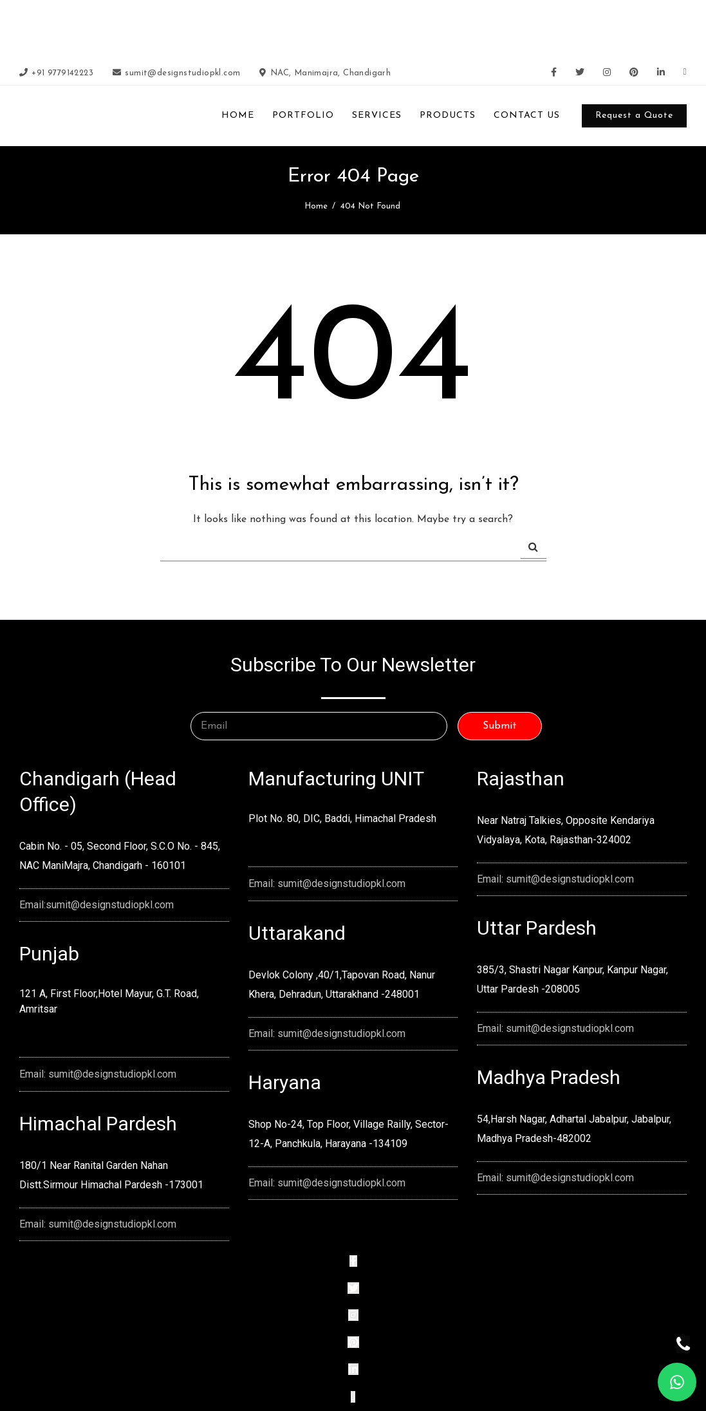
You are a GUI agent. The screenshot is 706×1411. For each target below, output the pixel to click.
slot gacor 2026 (201, 27)
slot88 (400, 27)
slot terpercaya (264, 27)
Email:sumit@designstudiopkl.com (96, 905)
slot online (315, 27)
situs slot (569, 27)
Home (316, 206)
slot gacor (433, 27)
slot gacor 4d (361, 27)
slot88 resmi (527, 27)
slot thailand (478, 27)
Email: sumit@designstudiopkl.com (97, 1074)
